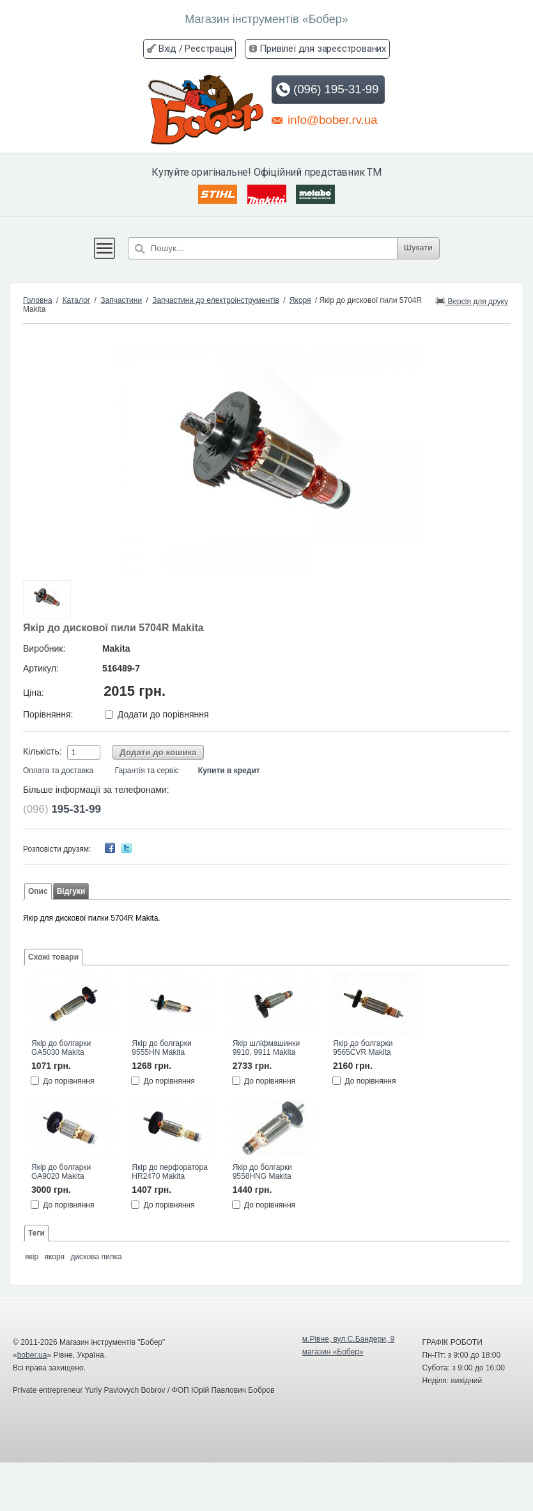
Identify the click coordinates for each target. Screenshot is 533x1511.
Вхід (167, 48)
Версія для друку (471, 300)
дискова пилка (95, 1256)
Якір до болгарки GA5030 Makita (61, 1048)
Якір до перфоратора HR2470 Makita (169, 1172)
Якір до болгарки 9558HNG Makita (262, 1172)
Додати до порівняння (163, 714)
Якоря (300, 300)
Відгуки (71, 891)
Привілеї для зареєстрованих (322, 48)
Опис (38, 891)
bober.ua (32, 1355)
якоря (54, 1256)
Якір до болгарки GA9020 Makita (61, 1172)
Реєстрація (208, 48)
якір (31, 1256)
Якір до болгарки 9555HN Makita (161, 1048)
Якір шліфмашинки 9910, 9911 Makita (266, 1048)
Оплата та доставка (58, 770)
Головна (37, 300)
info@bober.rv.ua (324, 119)
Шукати (418, 247)
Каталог (77, 300)
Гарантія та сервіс (147, 770)
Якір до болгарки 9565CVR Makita (362, 1048)
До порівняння (68, 1080)
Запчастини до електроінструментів (215, 300)
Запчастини (121, 300)
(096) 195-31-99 (326, 89)
